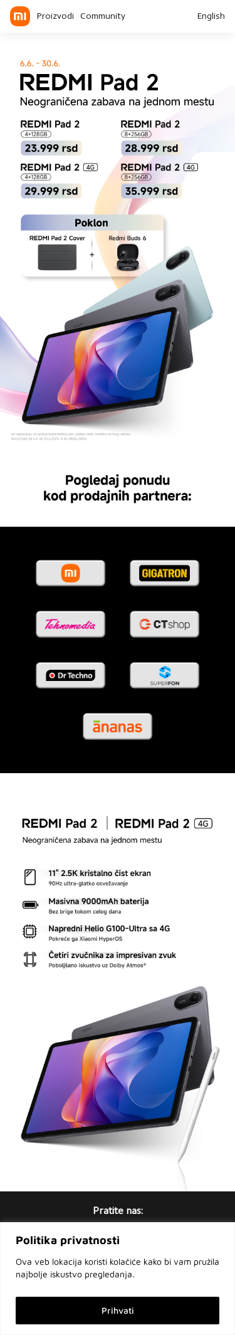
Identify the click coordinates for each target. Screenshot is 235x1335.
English (211, 17)
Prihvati (118, 1310)
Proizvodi (55, 17)
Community (102, 17)
